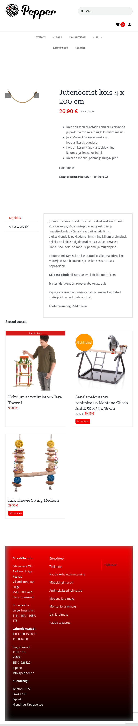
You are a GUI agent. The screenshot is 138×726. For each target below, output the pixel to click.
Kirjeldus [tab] (15, 218)
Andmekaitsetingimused (65, 590)
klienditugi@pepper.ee (28, 704)
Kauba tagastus (59, 623)
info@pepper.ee (23, 673)
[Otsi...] (105, 11)
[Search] (82, 11)
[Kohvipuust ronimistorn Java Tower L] (35, 361)
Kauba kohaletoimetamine (67, 574)
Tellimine (55, 566)
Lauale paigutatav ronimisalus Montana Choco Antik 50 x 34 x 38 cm (101, 402)
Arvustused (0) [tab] (19, 226)
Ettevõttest (56, 558)
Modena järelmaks (61, 599)
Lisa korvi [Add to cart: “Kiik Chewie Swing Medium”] (17, 513)
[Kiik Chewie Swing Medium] (35, 464)
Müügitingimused (61, 582)
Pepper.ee (110, 565)
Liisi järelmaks (58, 614)
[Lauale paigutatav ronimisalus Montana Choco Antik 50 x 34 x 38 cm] (102, 361)
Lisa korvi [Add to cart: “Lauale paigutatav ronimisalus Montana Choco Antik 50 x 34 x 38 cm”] (84, 421)
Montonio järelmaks (63, 606)
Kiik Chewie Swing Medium (33, 500)
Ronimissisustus (82, 176)
